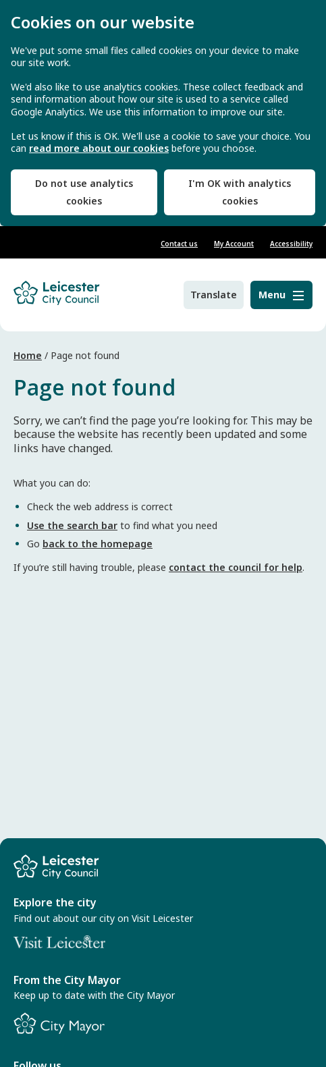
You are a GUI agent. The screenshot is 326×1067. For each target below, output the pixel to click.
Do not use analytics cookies (84, 192)
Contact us (179, 243)
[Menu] (281, 295)
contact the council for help (235, 567)
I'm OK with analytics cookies (239, 192)
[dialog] (163, 113)
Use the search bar (72, 525)
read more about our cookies (99, 148)
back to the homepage (98, 543)
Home (27, 355)
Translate (213, 294)
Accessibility (291, 243)
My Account (234, 243)
